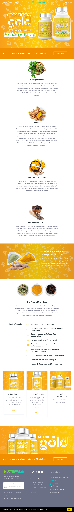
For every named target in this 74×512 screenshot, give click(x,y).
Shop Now (60, 410)
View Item (14, 410)
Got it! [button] (69, 509)
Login (5, 2)
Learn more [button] (44, 509)
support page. (53, 480)
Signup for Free (13, 2)
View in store (60, 53)
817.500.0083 (54, 483)
